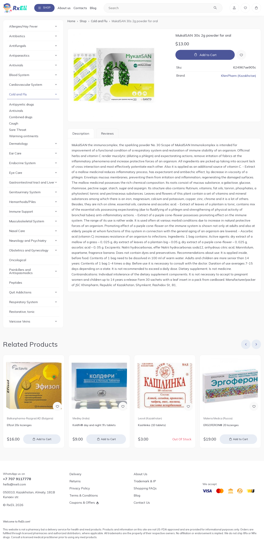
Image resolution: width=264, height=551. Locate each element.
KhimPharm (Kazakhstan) (237, 76)
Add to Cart (208, 56)
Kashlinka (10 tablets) (152, 426)
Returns (75, 481)
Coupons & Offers (82, 502)
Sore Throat (17, 131)
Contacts (83, 8)
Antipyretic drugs (21, 105)
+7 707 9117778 (17, 479)
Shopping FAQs (145, 488)
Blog (96, 8)
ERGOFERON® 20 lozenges (221, 426)
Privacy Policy (79, 488)
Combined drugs (20, 118)
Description (80, 134)
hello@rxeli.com (14, 484)
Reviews (107, 134)
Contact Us (142, 502)
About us (67, 8)
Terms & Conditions (83, 495)
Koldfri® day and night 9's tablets (94, 426)
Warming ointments (23, 137)
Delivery (75, 474)
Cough (13, 124)
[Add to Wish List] (242, 56)
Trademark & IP (145, 481)
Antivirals (16, 112)
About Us (140, 474)
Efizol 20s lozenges (19, 426)
